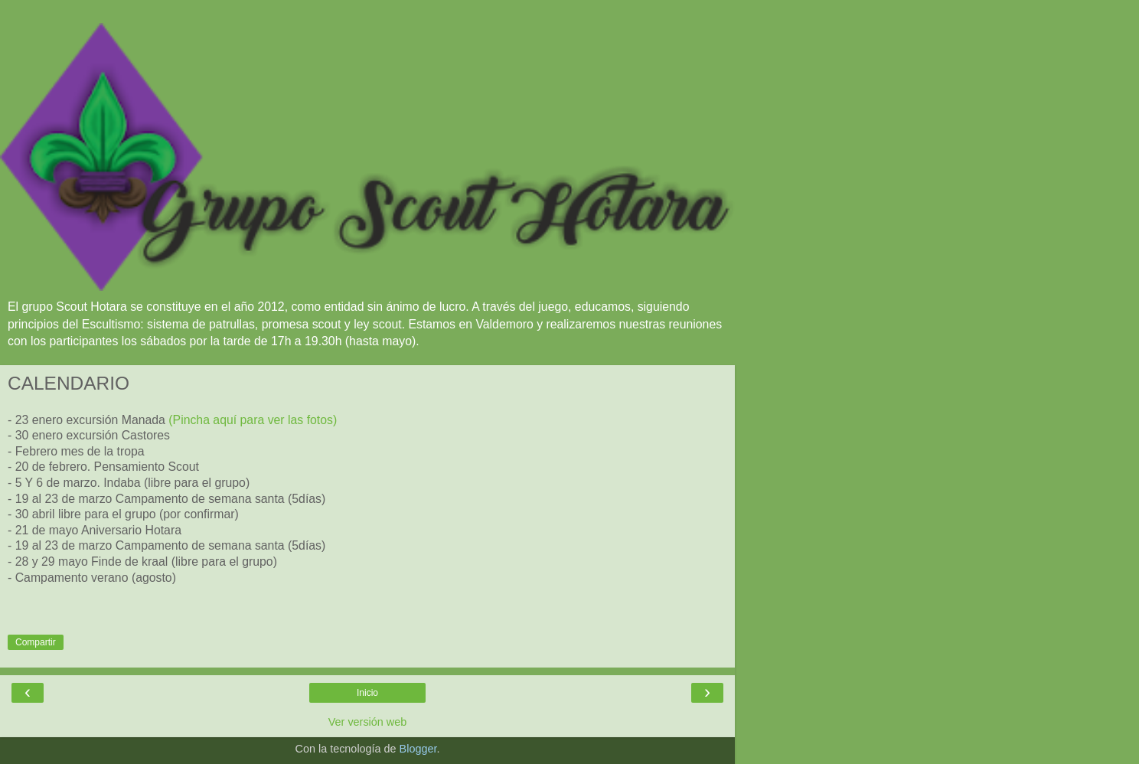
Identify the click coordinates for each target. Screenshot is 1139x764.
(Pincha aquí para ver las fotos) (252, 419)
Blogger (418, 749)
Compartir (35, 642)
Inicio (367, 692)
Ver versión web (367, 722)
